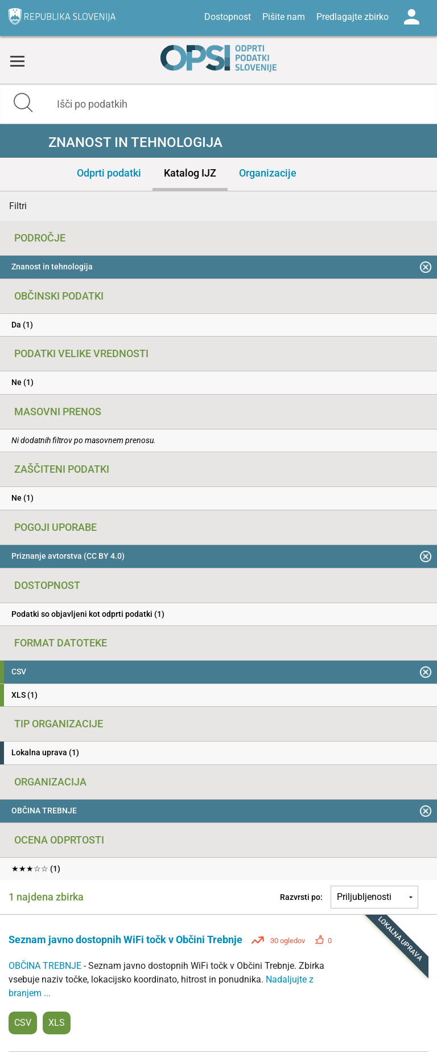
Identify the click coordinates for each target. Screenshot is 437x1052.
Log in (411, 17)
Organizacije (267, 173)
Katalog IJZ (190, 173)
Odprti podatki (109, 173)
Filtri (18, 205)
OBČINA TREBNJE (46, 965)
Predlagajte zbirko (352, 16)
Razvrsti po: (301, 897)
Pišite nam (283, 16)
